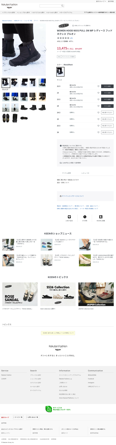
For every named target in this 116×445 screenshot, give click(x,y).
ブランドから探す (35, 375)
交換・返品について (92, 206)
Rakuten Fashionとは (65, 379)
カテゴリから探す (35, 382)
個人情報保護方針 (13, 439)
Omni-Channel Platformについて (69, 398)
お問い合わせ (63, 386)
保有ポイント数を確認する (97, 429)
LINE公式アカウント (94, 386)
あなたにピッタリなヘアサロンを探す (12, 429)
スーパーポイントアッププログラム (70, 375)
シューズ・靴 (28, 21)
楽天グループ (100, 1)
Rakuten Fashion (18, 6)
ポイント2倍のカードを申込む (70, 429)
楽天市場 (111, 1)
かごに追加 (107, 86)
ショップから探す (35, 379)
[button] (2, 50)
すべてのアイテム (35, 390)
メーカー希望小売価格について (89, 209)
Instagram (91, 382)
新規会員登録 (92, 375)
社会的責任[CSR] (44, 439)
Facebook (91, 379)
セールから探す (35, 386)
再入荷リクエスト (107, 113)
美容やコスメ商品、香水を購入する (43, 429)
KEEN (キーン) (18, 21)
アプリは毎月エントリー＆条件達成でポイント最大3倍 (99, 12)
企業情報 (3, 439)
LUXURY (3, 379)
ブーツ (36, 21)
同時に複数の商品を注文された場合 (67, 209)
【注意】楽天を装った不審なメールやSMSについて (58, 333)
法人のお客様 (63, 390)
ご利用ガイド (63, 382)
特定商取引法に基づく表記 (67, 394)
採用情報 (53, 439)
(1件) (71, 38)
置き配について (79, 206)
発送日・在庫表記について (64, 206)
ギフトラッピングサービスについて (73, 196)
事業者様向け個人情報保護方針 (29, 439)
